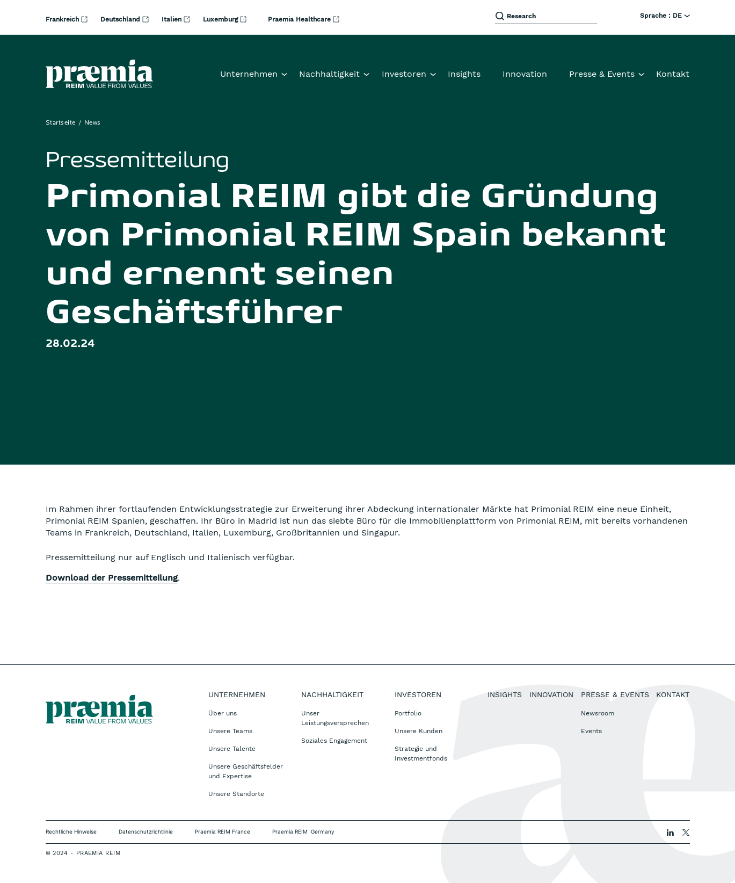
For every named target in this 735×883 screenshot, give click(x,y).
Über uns (222, 713)
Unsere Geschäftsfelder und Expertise (245, 771)
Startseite (61, 123)
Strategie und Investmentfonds (421, 753)
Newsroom (597, 713)
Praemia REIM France (222, 831)
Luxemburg (221, 19)
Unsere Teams (230, 731)
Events (591, 731)
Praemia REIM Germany (303, 831)
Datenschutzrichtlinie (146, 831)
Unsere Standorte (236, 794)
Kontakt (672, 74)
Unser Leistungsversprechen (335, 718)
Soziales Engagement (334, 740)
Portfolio (408, 713)
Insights (464, 74)
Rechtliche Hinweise (71, 831)
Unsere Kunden (418, 731)
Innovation (525, 74)
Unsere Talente (232, 748)
